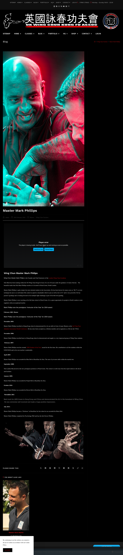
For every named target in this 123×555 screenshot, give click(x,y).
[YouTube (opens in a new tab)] (63, 6)
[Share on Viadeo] (78, 468)
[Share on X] (41, 468)
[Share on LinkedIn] (55, 468)
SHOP (58, 2)
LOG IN (74, 2)
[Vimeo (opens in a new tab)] (66, 6)
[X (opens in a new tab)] (54, 6)
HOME (20, 2)
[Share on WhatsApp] (82, 468)
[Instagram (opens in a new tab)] (59, 6)
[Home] (94, 41)
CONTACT (67, 2)
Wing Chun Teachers (42, 217)
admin (7, 217)
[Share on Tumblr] (73, 468)
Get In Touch (106, 546)
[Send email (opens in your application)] (68, 6)
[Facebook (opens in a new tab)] (56, 6)
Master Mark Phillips (115, 41)
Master (32, 217)
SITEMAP (13, 2)
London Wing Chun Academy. (57, 278)
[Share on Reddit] (68, 468)
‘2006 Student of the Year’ (33, 347)
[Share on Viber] (59, 468)
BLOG (36, 2)
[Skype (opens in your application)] (61, 6)
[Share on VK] (64, 468)
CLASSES (28, 2)
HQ (52, 2)
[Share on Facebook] (45, 468)
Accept (7, 550)
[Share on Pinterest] (50, 468)
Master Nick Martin (16, 532)
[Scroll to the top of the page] (120, 553)
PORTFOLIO (44, 2)
